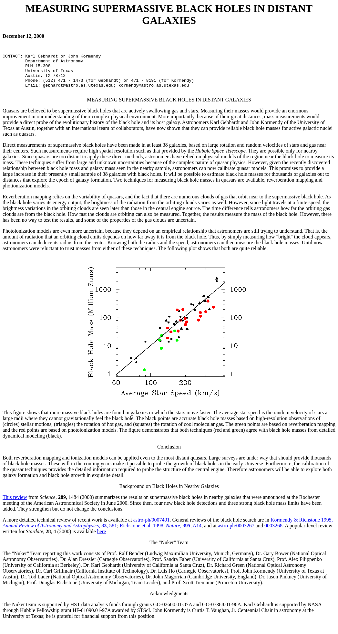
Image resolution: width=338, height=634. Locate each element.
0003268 (273, 535)
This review (15, 507)
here (101, 541)
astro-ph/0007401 (151, 529)
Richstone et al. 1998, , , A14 (161, 535)
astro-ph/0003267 (236, 535)
